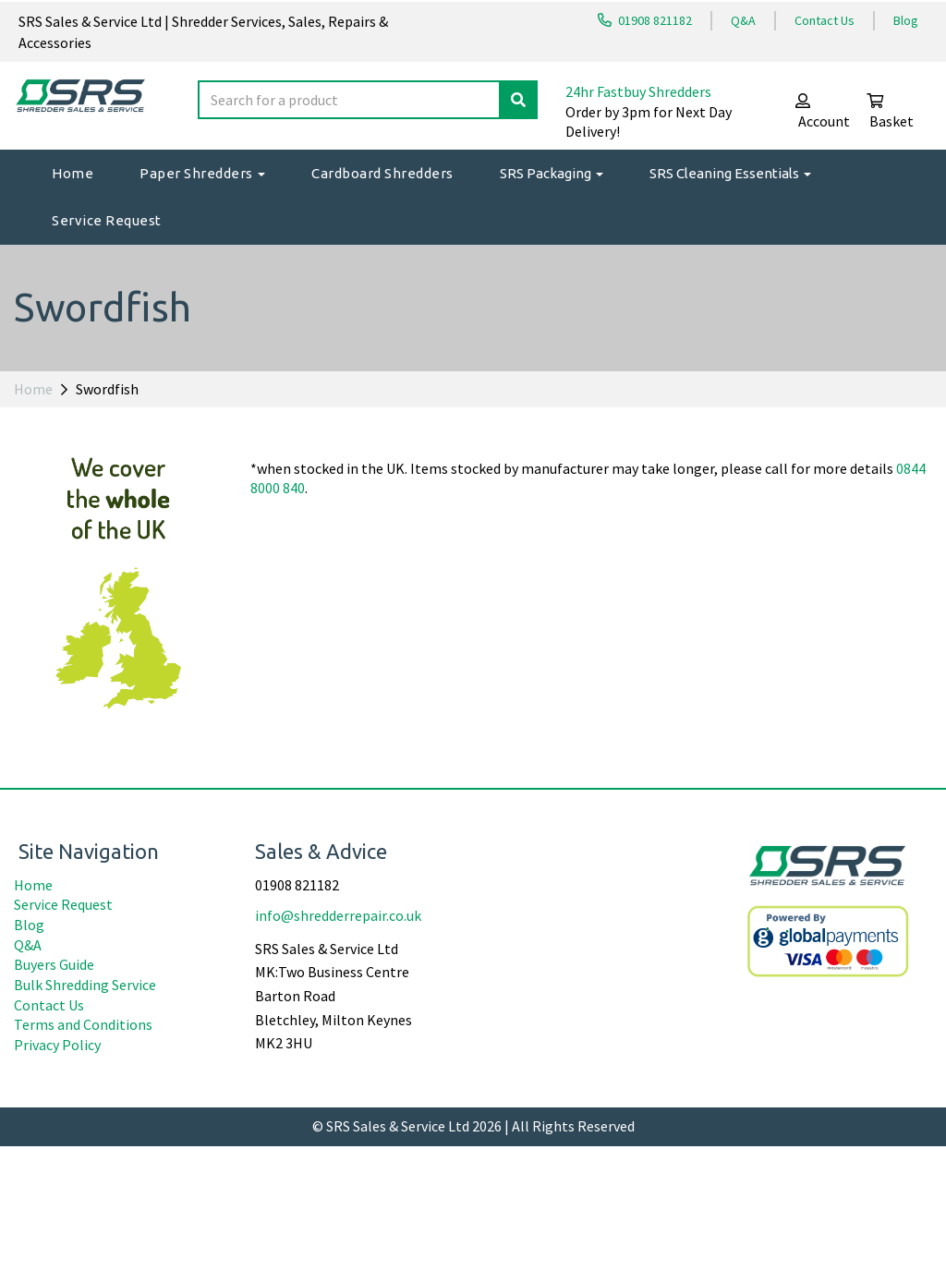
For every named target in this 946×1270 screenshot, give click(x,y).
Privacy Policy (57, 1167)
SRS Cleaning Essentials (730, 173)
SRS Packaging (551, 173)
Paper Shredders (202, 173)
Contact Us (824, 20)
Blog (905, 20)
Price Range (58, 479)
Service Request (107, 220)
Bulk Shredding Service (85, 1108)
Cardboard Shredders (382, 173)
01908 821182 (645, 20)
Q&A (743, 20)
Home (72, 173)
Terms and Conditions (83, 1148)
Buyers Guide (54, 1088)
